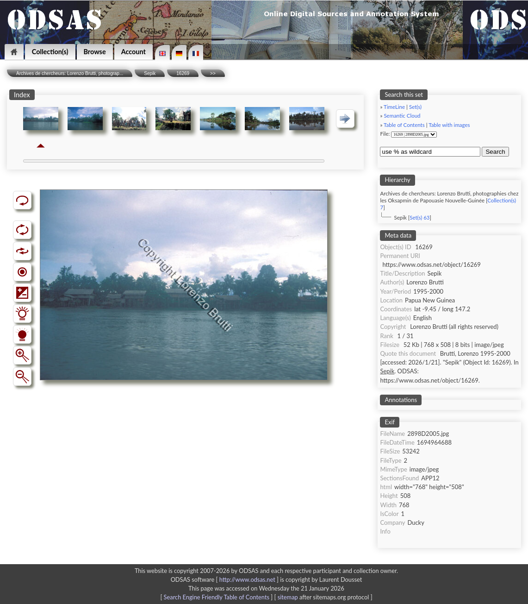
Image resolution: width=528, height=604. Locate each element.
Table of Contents (404, 125)
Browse (95, 52)
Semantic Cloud (402, 116)
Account (133, 52)
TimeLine (394, 107)
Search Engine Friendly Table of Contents (216, 597)
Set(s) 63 (419, 217)
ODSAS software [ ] (225, 579)
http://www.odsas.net (247, 579)
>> (213, 73)
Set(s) (415, 107)
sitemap (288, 597)
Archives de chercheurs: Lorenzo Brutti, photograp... (69, 73)
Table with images (449, 125)
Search (495, 151)
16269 (182, 73)
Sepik (149, 73)
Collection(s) (50, 52)
